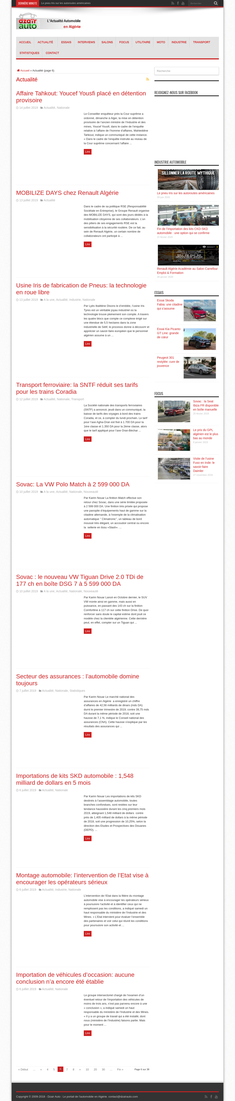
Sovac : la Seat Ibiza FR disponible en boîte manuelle (206, 405)
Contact (52, 52)
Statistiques (29, 52)
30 (103, 1069)
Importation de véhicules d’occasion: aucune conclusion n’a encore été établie (75, 978)
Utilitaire (143, 42)
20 (95, 1069)
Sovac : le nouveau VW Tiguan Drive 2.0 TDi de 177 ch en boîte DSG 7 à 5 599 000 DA (79, 580)
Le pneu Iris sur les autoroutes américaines (65, 3)
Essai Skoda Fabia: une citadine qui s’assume (169, 304)
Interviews (86, 42)
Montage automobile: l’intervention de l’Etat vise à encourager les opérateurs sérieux (82, 878)
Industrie (179, 42)
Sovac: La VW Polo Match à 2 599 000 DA (73, 484)
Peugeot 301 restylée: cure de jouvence (168, 362)
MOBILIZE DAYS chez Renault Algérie (67, 192)
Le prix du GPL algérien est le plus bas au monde (205, 434)
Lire (87, 151)
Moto (161, 42)
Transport (201, 42)
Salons (107, 42)
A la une (49, 299)
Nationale (63, 107)
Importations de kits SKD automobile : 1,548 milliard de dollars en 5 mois (74, 779)
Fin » (120, 1069)
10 (87, 1069)
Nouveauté (91, 491)
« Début (23, 1069)
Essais (66, 42)
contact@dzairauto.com (123, 1096)
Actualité (47, 42)
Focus (124, 42)
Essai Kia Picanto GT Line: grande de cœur (168, 333)
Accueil (25, 42)
